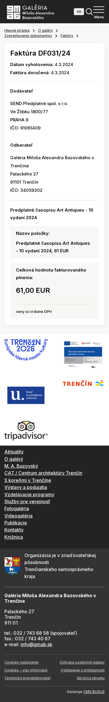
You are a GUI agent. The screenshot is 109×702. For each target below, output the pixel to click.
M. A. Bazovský (21, 466)
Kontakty (14, 530)
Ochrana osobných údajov (82, 662)
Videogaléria (18, 516)
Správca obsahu (91, 678)
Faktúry (66, 35)
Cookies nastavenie (21, 662)
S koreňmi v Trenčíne (27, 480)
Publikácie (15, 523)
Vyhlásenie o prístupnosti (83, 670)
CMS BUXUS (94, 691)
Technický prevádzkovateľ (27, 678)
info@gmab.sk (36, 644)
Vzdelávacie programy (29, 494)
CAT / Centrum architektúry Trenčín (43, 473)
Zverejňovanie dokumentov (28, 35)
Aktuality (14, 452)
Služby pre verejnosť (27, 501)
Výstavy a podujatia (25, 487)
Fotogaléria (16, 508)
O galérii (45, 30)
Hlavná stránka (17, 30)
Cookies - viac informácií (25, 670)
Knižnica (13, 537)
